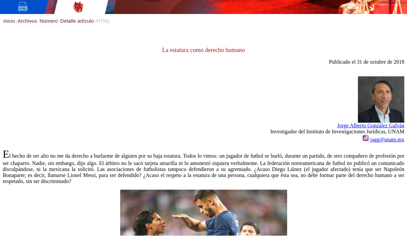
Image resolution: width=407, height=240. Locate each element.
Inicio (9, 21)
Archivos (28, 21)
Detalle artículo (77, 21)
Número (49, 21)
